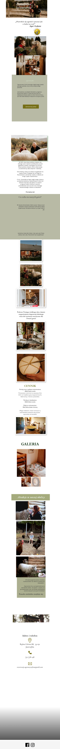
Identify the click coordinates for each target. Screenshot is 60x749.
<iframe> (30, 723)
